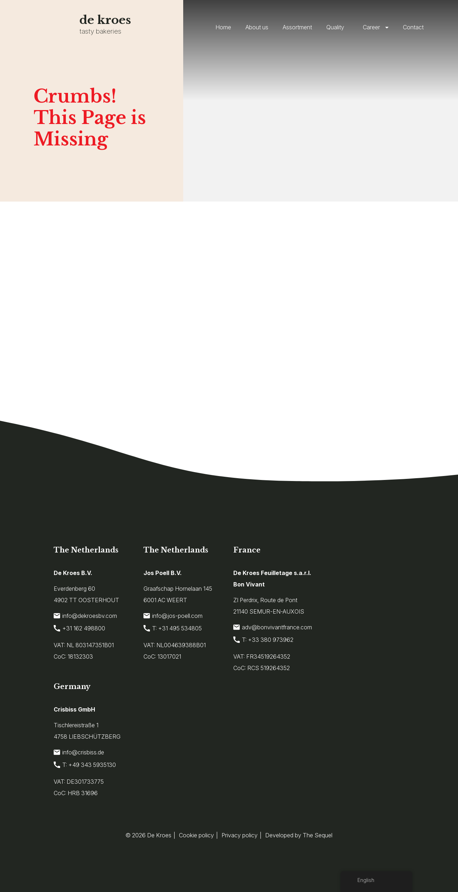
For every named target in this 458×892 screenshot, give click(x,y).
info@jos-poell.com (173, 615)
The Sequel (317, 835)
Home (223, 27)
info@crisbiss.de (79, 752)
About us (256, 27)
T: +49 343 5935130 (85, 764)
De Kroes (159, 835)
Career (371, 27)
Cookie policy (196, 835)
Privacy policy (239, 835)
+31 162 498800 (79, 628)
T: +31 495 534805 (172, 628)
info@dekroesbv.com (85, 615)
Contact (413, 27)
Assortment (297, 27)
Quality (335, 27)
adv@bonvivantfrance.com (272, 627)
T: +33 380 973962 (263, 639)
